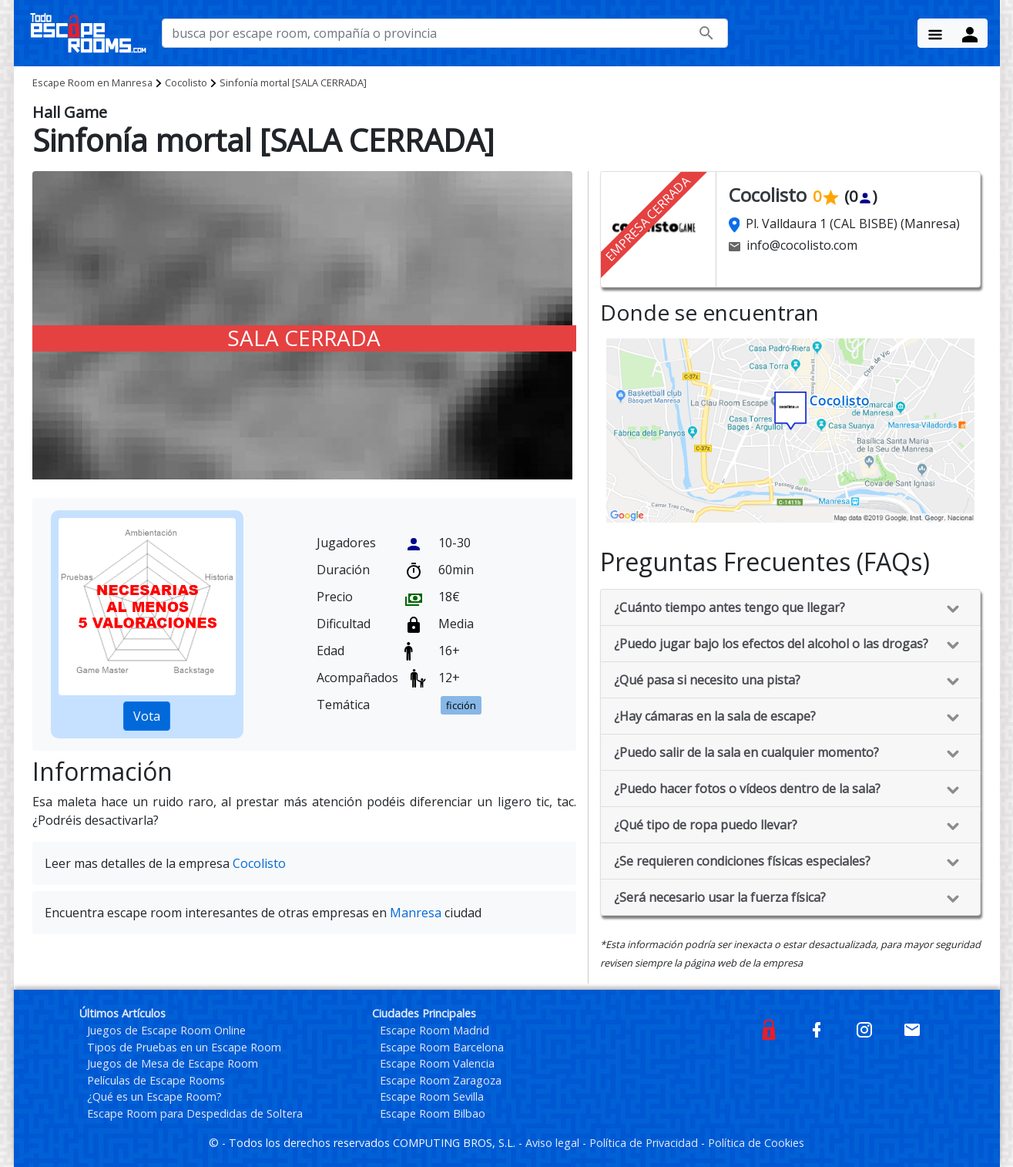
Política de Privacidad (645, 1142)
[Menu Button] (935, 33)
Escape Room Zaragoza (440, 1080)
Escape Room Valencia (437, 1063)
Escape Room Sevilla (432, 1096)
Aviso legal (553, 1142)
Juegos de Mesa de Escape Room (172, 1063)
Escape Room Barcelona (442, 1047)
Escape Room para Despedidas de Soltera (195, 1113)
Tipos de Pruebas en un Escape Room (184, 1047)
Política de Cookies (756, 1142)
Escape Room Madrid (434, 1030)
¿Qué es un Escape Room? (154, 1096)
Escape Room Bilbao (432, 1113)
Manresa (92, 82)
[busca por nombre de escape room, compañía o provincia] (445, 33)
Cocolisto (186, 82)
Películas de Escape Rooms (156, 1080)
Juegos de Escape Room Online (166, 1030)
